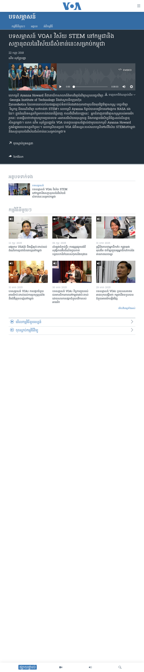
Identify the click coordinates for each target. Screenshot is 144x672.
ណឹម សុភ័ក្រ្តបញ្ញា (17, 58)
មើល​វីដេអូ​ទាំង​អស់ (126, 308)
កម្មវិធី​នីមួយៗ (18, 27)
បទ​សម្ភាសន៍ (38, 185)
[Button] (16, 157)
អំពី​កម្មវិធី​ (48, 27)
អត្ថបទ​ (34, 27)
